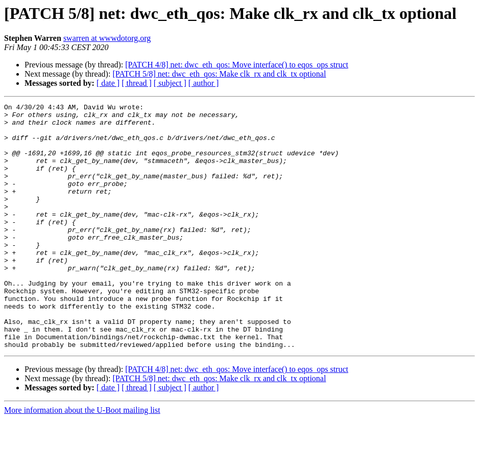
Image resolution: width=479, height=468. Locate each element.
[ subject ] (170, 83)
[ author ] (203, 83)
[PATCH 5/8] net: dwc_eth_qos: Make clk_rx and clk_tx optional (219, 73)
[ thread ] (137, 83)
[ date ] (108, 83)
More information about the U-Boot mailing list (82, 459)
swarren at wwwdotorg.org (107, 38)
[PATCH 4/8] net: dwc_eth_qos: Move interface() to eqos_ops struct (236, 64)
